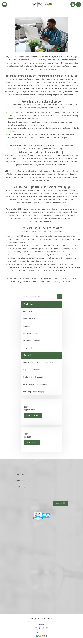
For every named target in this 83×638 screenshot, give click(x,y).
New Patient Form (30, 333)
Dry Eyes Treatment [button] (32, 369)
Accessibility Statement (45, 622)
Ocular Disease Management (35, 384)
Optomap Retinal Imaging (33, 391)
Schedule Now (32, 415)
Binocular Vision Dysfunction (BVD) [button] (38, 362)
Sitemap (41, 625)
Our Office (27, 311)
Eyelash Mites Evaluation (33, 377)
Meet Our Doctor (30, 318)
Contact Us (28, 348)
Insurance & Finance (31, 340)
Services (26, 326)
